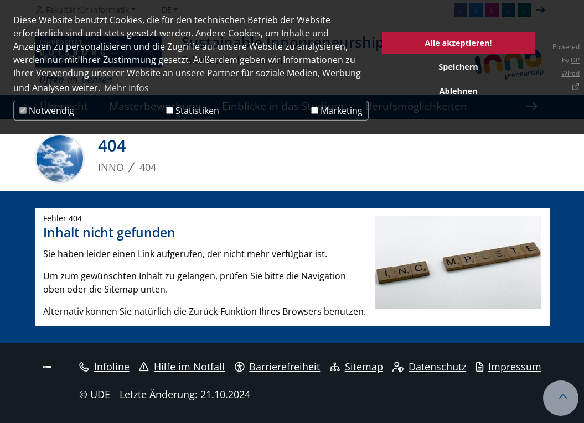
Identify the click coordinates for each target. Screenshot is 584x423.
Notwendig (46, 111)
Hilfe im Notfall (182, 366)
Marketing (337, 111)
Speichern (458, 66)
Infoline (104, 366)
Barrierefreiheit (278, 366)
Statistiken (192, 111)
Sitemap (356, 366)
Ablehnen (459, 91)
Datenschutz (429, 366)
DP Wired (570, 66)
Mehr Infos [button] (126, 88)
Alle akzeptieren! (458, 43)
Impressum (508, 366)
